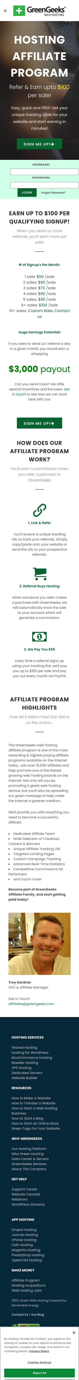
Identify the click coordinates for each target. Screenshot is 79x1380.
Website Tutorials (26, 1194)
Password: (41, 178)
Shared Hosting (24, 1047)
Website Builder (24, 1077)
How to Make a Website (31, 1098)
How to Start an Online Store (35, 1123)
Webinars (20, 1199)
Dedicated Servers (27, 1072)
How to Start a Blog (27, 1118)
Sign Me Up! (39, 144)
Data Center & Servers (30, 1158)
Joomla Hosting (25, 1234)
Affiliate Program (26, 1280)
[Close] (74, 1339)
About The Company (29, 1169)
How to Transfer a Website (33, 1103)
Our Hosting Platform (29, 1148)
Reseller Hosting (25, 1062)
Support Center (24, 1189)
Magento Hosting (26, 1250)
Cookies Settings (39, 1369)
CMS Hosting (22, 1245)
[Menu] (5, 10)
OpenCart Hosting (27, 1260)
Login (27, 192)
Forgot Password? (53, 193)
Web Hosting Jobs (27, 1290)
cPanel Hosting (24, 1239)
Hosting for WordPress (30, 1052)
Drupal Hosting (24, 1229)
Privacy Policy (39, 1358)
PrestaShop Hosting (28, 1255)
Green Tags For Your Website (36, 1128)
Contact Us (20, 1315)
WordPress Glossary (28, 1204)
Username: (41, 165)
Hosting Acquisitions (29, 1285)
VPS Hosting (21, 1067)
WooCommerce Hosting (32, 1057)
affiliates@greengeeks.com (31, 1003)
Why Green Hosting (28, 1153)
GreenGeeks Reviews (29, 1164)
